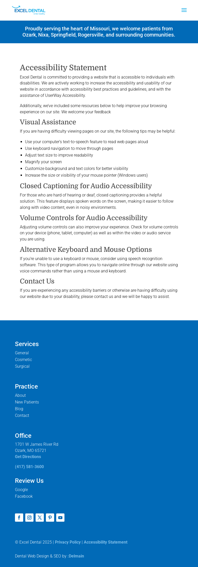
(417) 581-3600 (29, 466)
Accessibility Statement (105, 542)
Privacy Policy (68, 542)
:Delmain (76, 556)
